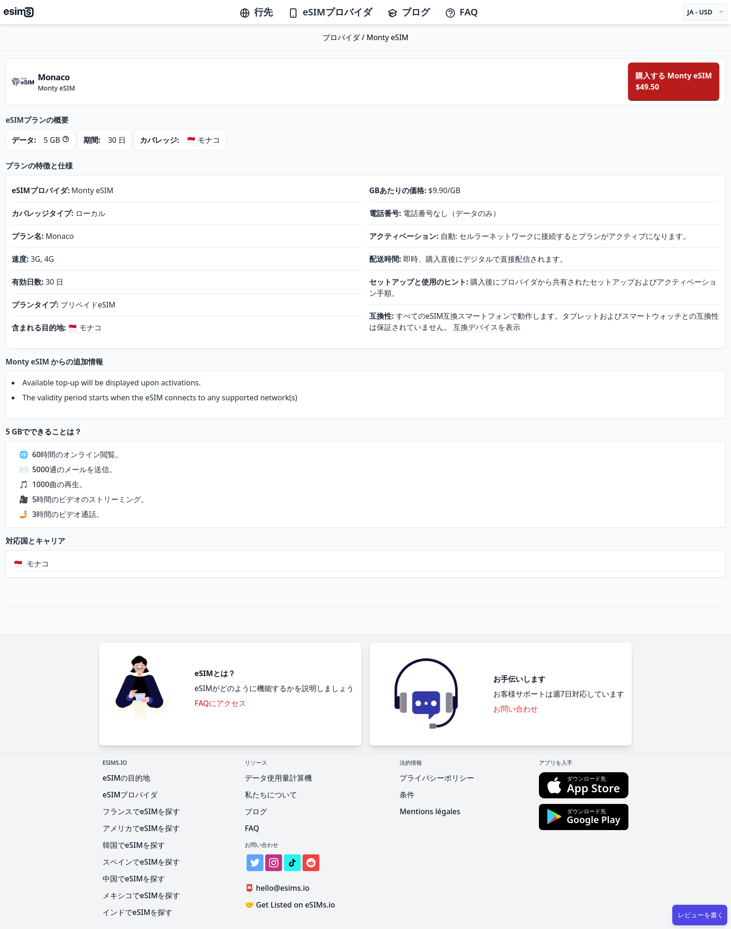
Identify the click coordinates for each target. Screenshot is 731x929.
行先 (256, 12)
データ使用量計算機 (278, 778)
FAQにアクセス (220, 703)
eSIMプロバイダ (330, 12)
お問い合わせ (515, 709)
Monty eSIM (387, 37)
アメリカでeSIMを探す (141, 828)
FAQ (461, 12)
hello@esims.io (279, 888)
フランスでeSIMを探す (141, 811)
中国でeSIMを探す (134, 878)
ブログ (408, 12)
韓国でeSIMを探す (134, 845)
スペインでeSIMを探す (141, 862)
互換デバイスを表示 (486, 327)
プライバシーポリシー (437, 778)
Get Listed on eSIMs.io (290, 905)
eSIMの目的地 (126, 778)
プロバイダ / (344, 37)
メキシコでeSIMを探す (141, 895)
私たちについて (271, 794)
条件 (407, 794)
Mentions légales (430, 811)
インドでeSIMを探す (137, 912)
